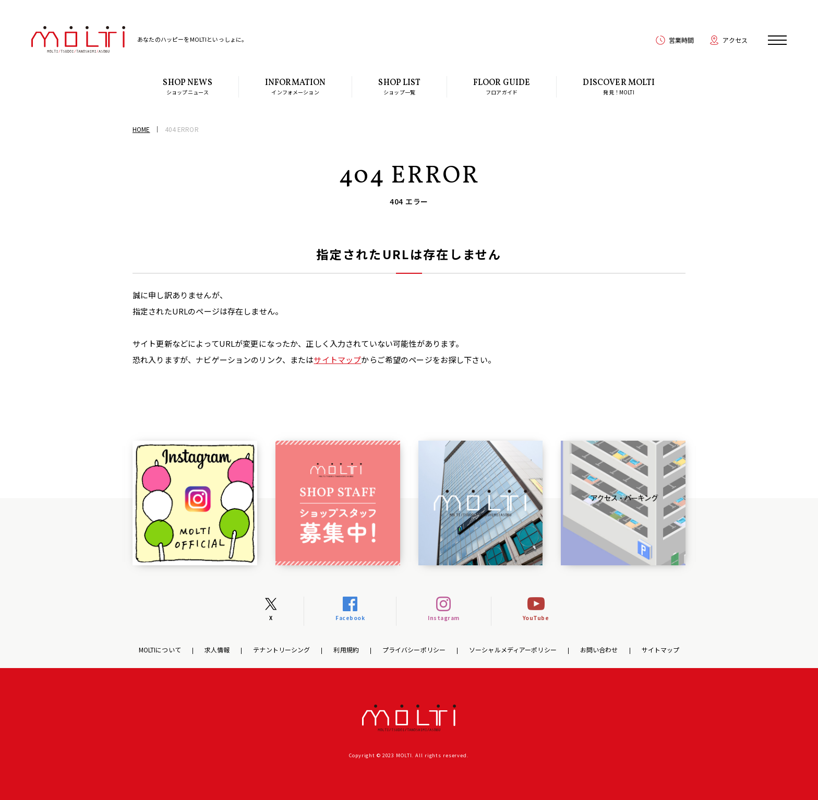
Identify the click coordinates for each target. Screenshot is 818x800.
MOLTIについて (160, 649)
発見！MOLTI (619, 86)
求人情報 (217, 649)
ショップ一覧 (399, 86)
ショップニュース (187, 86)
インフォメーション (295, 86)
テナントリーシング (281, 649)
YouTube (536, 618)
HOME (141, 129)
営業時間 (681, 39)
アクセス (735, 39)
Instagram (444, 618)
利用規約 (345, 649)
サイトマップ (337, 359)
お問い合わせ (599, 649)
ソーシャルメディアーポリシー (513, 649)
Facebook (350, 618)
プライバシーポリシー (414, 649)
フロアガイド (502, 86)
